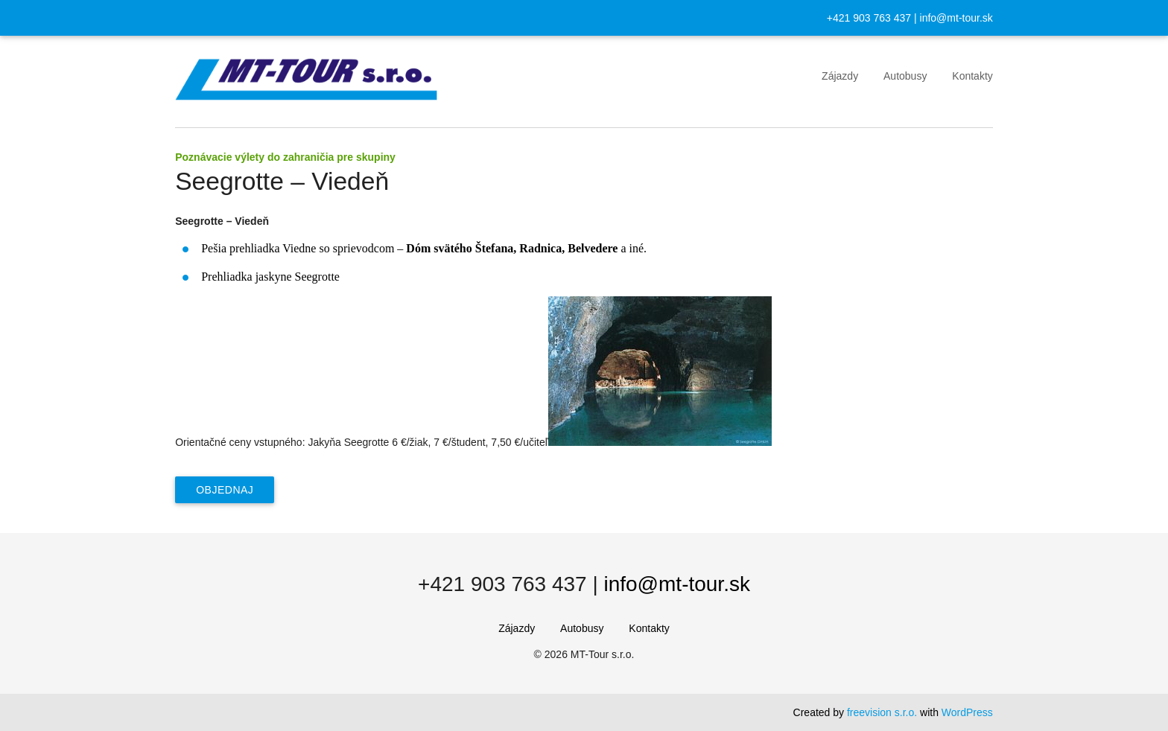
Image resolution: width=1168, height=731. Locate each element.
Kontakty (972, 76)
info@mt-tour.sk (956, 18)
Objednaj (224, 490)
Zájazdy (840, 76)
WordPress (967, 712)
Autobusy (905, 76)
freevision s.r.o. (882, 712)
